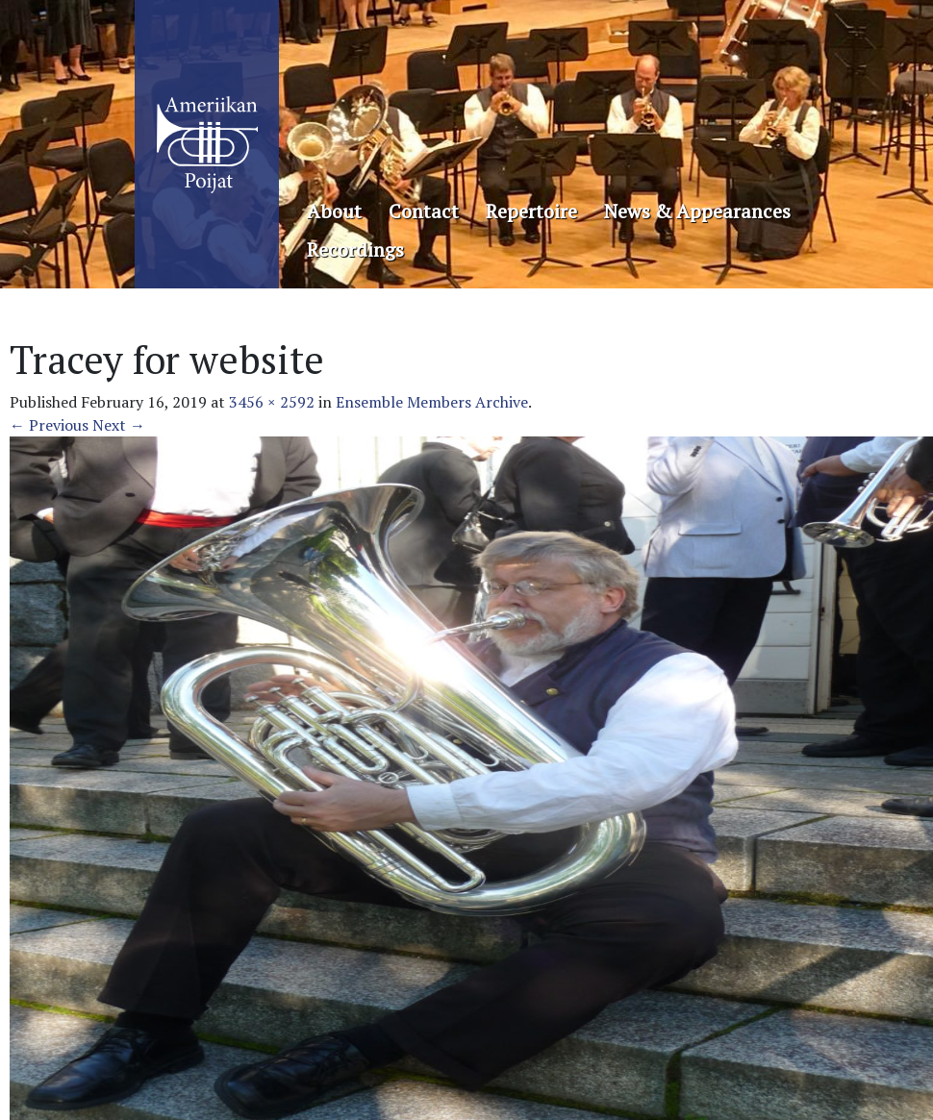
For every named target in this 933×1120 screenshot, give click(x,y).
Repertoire (531, 211)
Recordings (355, 249)
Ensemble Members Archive (432, 401)
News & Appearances (697, 211)
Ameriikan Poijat (207, 144)
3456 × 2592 (272, 401)
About (334, 211)
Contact (424, 211)
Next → (118, 425)
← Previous (49, 425)
